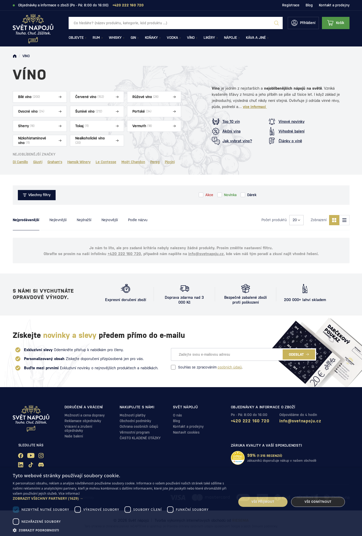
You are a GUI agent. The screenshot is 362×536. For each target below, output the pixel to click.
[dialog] (181, 502)
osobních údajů (230, 367)
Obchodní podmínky (135, 421)
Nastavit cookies (186, 432)
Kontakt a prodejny (334, 5)
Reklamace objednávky (83, 421)
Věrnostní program (134, 432)
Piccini (170, 162)
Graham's (54, 162)
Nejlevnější (58, 220)
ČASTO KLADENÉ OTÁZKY (140, 438)
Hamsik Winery (79, 162)
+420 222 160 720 (124, 254)
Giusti (37, 162)
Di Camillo (20, 162)
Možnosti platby (132, 415)
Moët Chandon (133, 162)
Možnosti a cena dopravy (85, 415)
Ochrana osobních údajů (139, 426)
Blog (309, 5)
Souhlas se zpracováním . (207, 367)
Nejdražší (84, 220)
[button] (121, 498)
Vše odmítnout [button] (318, 501)
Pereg (155, 162)
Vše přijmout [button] (263, 501)
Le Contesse (106, 162)
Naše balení (74, 436)
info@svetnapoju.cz (206, 254)
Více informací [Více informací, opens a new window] (69, 493)
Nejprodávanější (26, 220)
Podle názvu (137, 220)
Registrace (290, 5)
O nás (177, 415)
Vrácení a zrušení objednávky (78, 428)
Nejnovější (110, 220)
